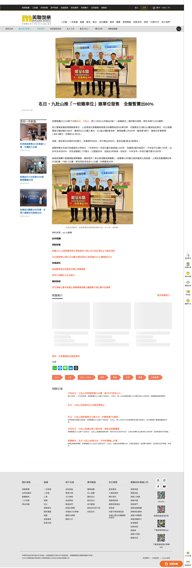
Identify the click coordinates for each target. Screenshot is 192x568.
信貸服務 (95, 8)
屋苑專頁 (112, 490)
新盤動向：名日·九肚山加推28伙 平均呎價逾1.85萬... (93, 441)
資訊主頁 (9, 29)
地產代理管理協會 (116, 512)
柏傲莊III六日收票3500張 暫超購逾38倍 (33, 178)
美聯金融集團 (136, 508)
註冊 (144, 8)
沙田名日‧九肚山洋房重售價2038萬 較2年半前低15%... (95, 393)
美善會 (111, 508)
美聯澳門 (134, 505)
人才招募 (25, 501)
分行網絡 (69, 497)
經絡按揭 (134, 527)
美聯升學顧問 (136, 516)
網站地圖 (25, 505)
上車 (45, 497)
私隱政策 (155, 559)
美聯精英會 (113, 501)
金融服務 (64, 8)
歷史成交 (91, 501)
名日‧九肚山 (82, 121)
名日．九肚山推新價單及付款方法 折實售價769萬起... (94, 417)
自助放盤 (69, 490)
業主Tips (84, 29)
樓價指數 (91, 490)
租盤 (45, 516)
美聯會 (104, 8)
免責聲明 (146, 559)
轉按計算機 (70, 516)
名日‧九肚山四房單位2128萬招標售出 (86, 405)
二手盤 (46, 493)
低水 (45, 505)
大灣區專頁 (113, 493)
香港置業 (134, 523)
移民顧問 (74, 8)
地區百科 (91, 512)
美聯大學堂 (135, 535)
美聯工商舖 (135, 497)
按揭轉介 (84, 8)
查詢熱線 (69, 501)
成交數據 (91, 505)
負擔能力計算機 (72, 512)
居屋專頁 (47, 520)
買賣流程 (47, 523)
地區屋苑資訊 (55, 29)
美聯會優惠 (112, 29)
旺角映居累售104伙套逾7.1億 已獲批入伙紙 (33, 145)
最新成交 (91, 497)
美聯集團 (25, 8)
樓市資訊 (112, 497)
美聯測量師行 (136, 520)
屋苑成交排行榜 (93, 508)
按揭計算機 (70, 508)
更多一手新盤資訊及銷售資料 (66, 356)
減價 (45, 501)
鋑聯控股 (134, 493)
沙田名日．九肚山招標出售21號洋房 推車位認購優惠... (94, 429)
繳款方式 (69, 520)
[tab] (57, 295)
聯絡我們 (69, 505)
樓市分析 (99, 29)
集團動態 (25, 497)
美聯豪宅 (47, 508)
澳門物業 (54, 8)
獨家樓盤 (47, 512)
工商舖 (35, 8)
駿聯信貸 (134, 538)
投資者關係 (26, 493)
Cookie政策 (166, 559)
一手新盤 (47, 490)
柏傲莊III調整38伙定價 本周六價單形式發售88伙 (32, 211)
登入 (137, 8)
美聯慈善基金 (114, 505)
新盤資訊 (41, 29)
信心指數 (91, 493)
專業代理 (69, 493)
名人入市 (70, 29)
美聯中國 (134, 501)
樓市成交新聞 (24, 29)
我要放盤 (171, 563)
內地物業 (44, 8)
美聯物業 (134, 490)
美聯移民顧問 (136, 512)
